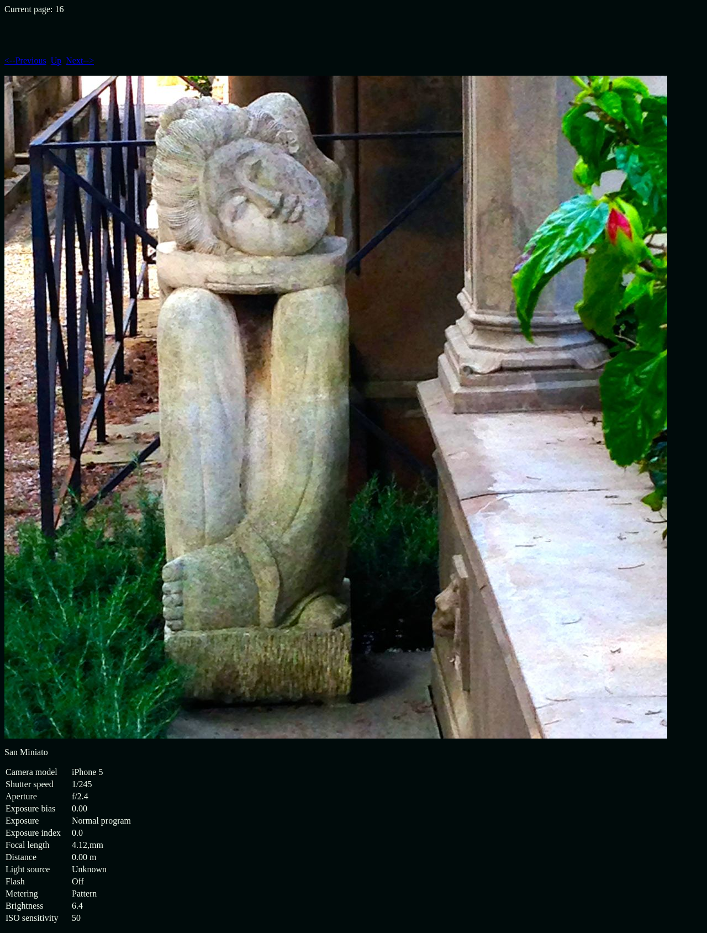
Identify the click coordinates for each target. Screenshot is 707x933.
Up (56, 60)
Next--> (80, 60)
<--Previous (25, 60)
